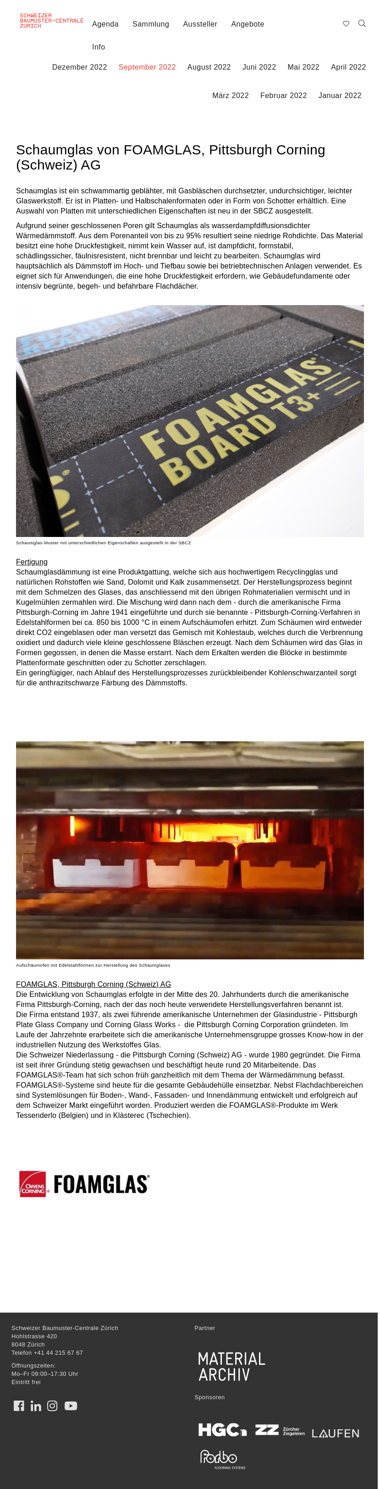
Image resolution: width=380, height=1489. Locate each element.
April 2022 (348, 67)
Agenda (105, 24)
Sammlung (150, 24)
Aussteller (200, 24)
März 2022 (230, 95)
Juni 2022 (259, 67)
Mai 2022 (304, 67)
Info (98, 47)
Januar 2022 (340, 95)
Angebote (247, 24)
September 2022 (147, 67)
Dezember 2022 (79, 67)
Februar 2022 (283, 95)
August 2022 (209, 67)
